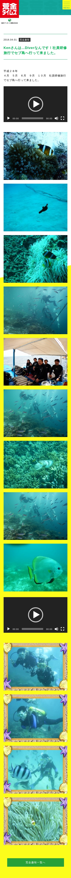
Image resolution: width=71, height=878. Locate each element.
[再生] (8, 118)
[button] (35, 104)
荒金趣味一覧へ (35, 862)
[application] (36, 104)
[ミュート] (56, 118)
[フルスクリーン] (62, 118)
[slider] (32, 118)
